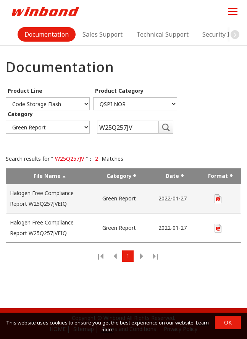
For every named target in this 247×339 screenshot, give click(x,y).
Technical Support (162, 34)
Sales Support (102, 34)
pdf (218, 198)
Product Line (25, 90)
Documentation (46, 34)
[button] (235, 34)
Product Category (119, 90)
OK (228, 322)
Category (20, 114)
